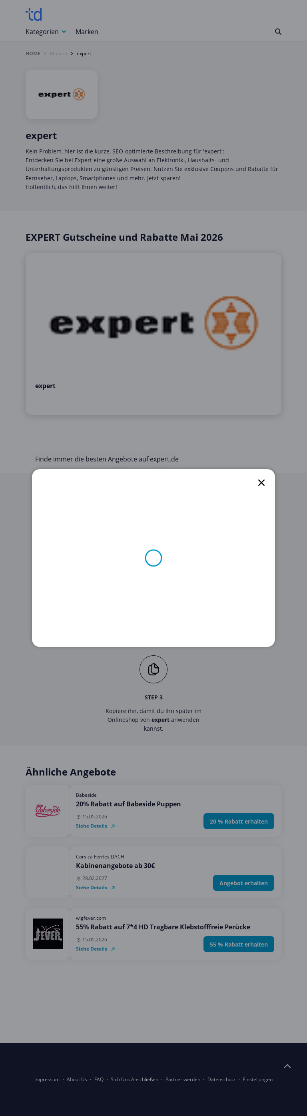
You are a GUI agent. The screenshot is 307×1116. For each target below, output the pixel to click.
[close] (261, 482)
